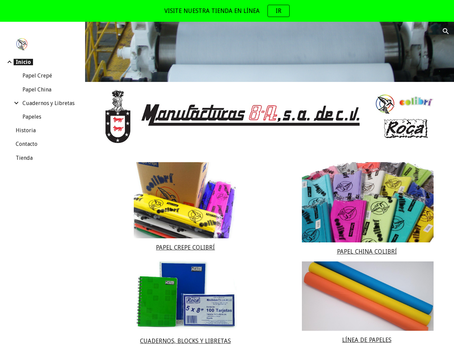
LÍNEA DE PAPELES (366, 340)
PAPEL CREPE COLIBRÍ (185, 247)
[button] (446, 31)
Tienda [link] (24, 158)
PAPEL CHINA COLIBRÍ (367, 251)
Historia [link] (26, 130)
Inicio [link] (23, 62)
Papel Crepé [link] (37, 75)
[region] (227, 11)
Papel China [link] (36, 89)
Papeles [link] (31, 117)
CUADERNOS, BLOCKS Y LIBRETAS (185, 341)
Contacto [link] (26, 144)
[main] (186, 247)
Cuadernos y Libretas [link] (48, 103)
